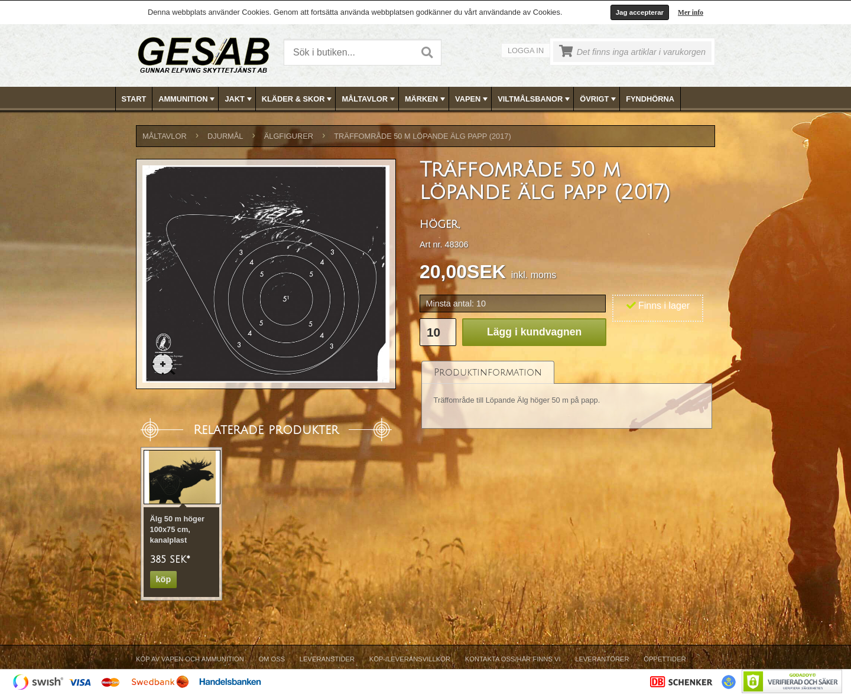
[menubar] (426, 99)
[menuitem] (134, 99)
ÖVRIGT (599, 99)
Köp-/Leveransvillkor (409, 659)
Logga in (526, 50)
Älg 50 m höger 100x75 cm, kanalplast (177, 529)
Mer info (690, 12)
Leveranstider (327, 659)
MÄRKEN (426, 99)
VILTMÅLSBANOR (535, 99)
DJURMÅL (225, 136)
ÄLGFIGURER (288, 136)
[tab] (487, 372)
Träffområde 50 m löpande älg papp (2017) (422, 136)
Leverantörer (602, 659)
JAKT (239, 99)
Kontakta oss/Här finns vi (513, 659)
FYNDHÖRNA (650, 98)
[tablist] (566, 395)
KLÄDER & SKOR (298, 99)
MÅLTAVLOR (369, 99)
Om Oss (271, 659)
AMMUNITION (187, 99)
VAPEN (472, 99)
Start (134, 98)
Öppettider (665, 659)
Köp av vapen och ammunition (190, 659)
